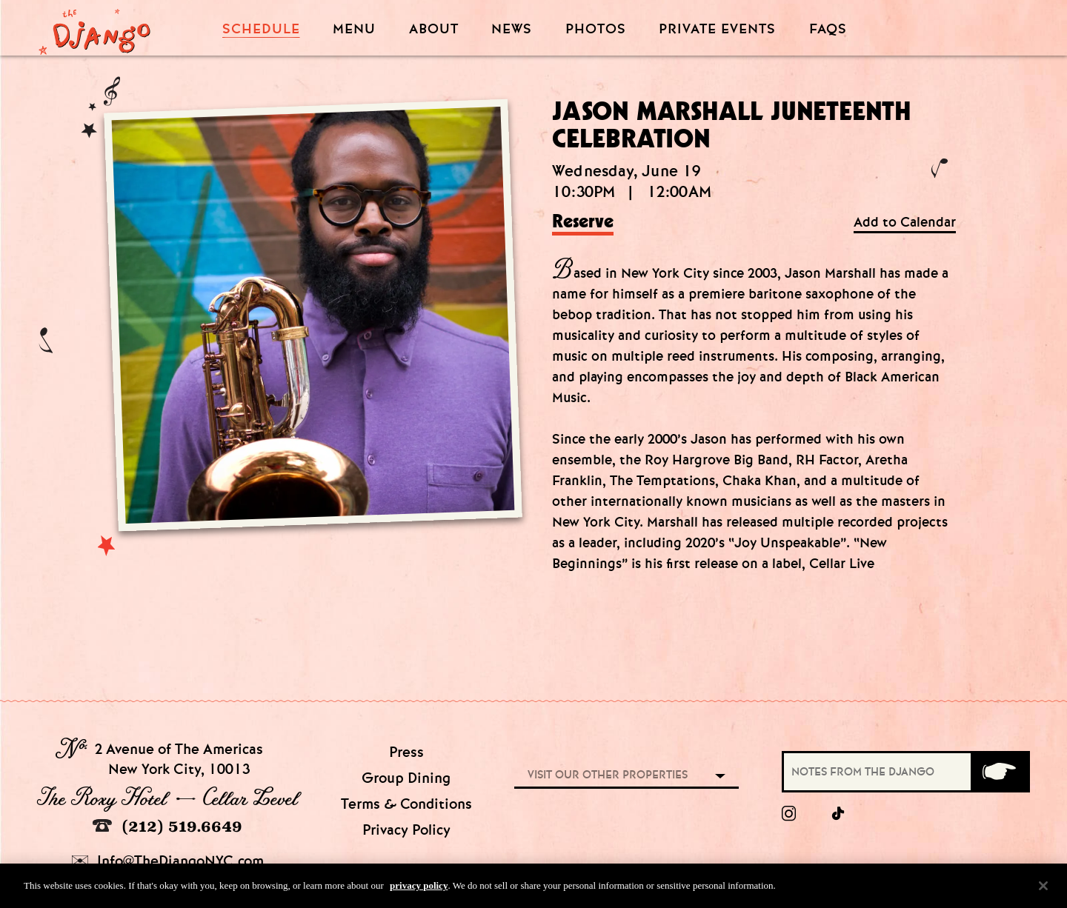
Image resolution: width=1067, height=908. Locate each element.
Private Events (717, 30)
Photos (595, 29)
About (434, 29)
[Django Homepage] (94, 27)
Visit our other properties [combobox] (608, 774)
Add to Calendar (905, 222)
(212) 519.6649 (167, 826)
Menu (354, 29)
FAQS (828, 29)
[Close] (1043, 888)
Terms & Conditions (406, 804)
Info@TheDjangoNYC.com (168, 861)
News (511, 29)
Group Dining (406, 778)
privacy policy (419, 889)
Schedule (261, 29)
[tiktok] (838, 814)
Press (406, 752)
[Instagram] (789, 814)
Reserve (583, 222)
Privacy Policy (406, 830)
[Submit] (999, 771)
